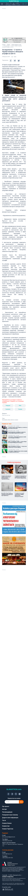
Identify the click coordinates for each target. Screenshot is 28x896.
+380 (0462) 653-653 (7, 857)
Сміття (12, 419)
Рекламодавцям (7, 812)
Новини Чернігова (7, 829)
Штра (9, 419)
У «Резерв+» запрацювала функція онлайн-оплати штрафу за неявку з (17, 437)
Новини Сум (6, 826)
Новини (8, 44)
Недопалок (4, 419)
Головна (4, 44)
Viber (20, 405)
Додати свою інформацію (10, 817)
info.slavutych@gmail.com (8, 837)
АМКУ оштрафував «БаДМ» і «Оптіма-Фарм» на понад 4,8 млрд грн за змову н (17, 442)
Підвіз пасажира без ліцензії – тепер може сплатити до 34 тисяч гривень (17, 447)
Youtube (20, 409)
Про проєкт (5, 806)
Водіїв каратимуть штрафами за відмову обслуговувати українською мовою (17, 433)
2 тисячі (16, 419)
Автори (4, 809)
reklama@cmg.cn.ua (7, 854)
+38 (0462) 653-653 (7, 840)
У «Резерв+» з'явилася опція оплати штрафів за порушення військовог (17, 452)
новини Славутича (7, 876)
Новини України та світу (16, 44)
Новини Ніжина (7, 823)
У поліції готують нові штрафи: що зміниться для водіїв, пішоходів (17, 428)
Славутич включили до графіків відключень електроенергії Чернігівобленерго (6, 478)
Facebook (8, 409)
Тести (4, 820)
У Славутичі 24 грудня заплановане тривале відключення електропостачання (19, 495)
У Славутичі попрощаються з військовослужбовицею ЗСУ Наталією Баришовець (20, 477)
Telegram (8, 405)
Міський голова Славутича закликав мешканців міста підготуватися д (7, 494)
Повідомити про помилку (10, 815)
